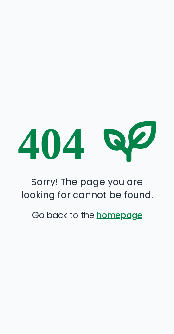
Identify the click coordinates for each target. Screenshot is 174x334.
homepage (119, 215)
